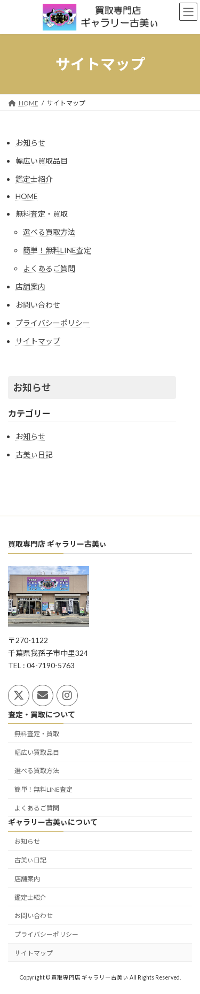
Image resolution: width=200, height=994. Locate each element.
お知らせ (30, 142)
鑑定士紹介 (34, 178)
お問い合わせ (37, 304)
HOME (26, 196)
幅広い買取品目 (41, 160)
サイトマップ (37, 341)
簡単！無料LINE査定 (57, 250)
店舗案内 (30, 286)
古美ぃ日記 (34, 454)
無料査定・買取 (41, 213)
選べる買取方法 (49, 231)
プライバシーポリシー (52, 322)
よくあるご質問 (49, 268)
